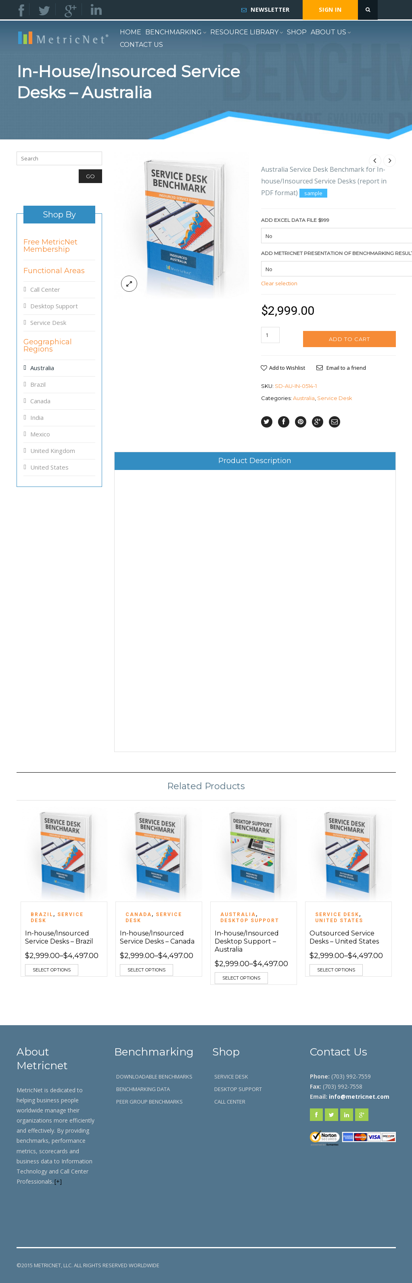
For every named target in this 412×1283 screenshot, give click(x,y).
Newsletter (270, 9)
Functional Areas (54, 270)
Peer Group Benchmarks (149, 1101)
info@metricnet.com (359, 1096)
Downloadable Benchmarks (154, 1076)
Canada (40, 401)
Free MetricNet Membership (50, 246)
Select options (52, 970)
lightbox (129, 284)
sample (313, 193)
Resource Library (244, 32)
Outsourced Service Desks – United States (344, 937)
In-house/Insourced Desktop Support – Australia (247, 941)
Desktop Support (54, 306)
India (37, 417)
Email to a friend (346, 367)
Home (130, 32)
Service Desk (334, 398)
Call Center (45, 289)
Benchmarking (173, 32)
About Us (328, 32)
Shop (297, 32)
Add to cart (349, 339)
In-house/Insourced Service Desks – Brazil (59, 937)
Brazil (38, 384)
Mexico (40, 434)
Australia (304, 398)
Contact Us (141, 44)
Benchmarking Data (143, 1089)
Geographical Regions (47, 345)
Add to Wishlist (287, 367)
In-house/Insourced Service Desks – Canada (157, 937)
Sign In (330, 9)
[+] (58, 1181)
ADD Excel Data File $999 (295, 220)
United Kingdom (52, 451)
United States (49, 467)
